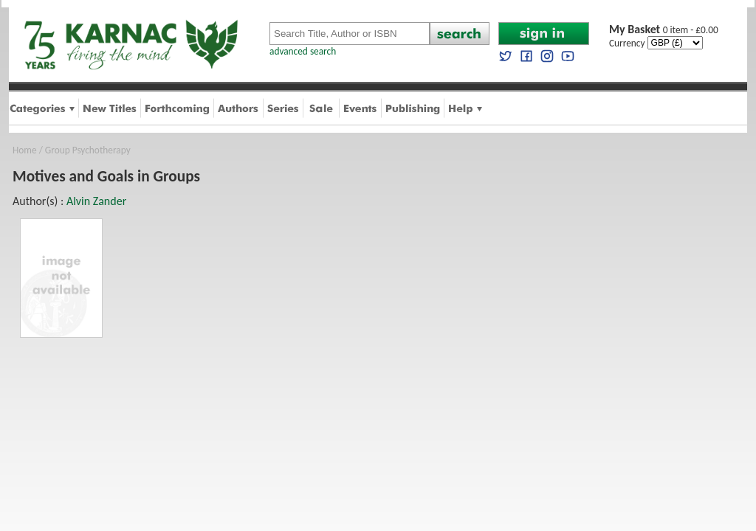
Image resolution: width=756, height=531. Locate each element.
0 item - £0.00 (663, 30)
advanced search (302, 51)
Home (25, 150)
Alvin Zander (96, 201)
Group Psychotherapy (88, 150)
